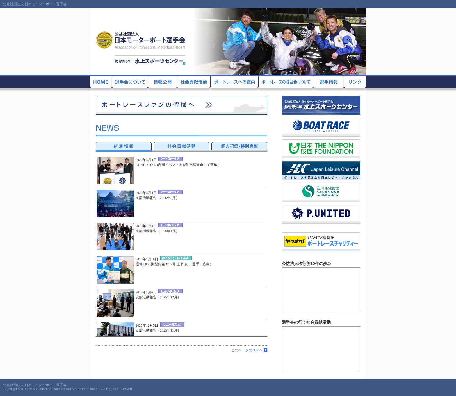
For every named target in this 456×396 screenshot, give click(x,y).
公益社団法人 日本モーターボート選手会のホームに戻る (101, 83)
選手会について (130, 83)
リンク (355, 83)
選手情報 (329, 83)
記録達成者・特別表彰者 (239, 146)
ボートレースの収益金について (286, 83)
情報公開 (162, 83)
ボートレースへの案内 (235, 83)
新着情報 (124, 146)
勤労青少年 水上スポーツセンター (150, 60)
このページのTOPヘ (249, 350)
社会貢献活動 (194, 83)
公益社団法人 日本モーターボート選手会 (141, 40)
